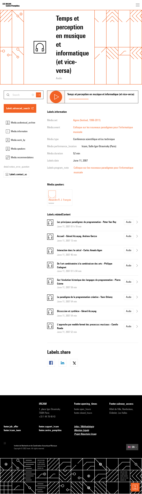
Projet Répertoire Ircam (87, 434)
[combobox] (23, 95)
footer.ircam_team (14, 430)
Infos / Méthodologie (86, 426)
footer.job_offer (13, 426)
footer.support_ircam (50, 426)
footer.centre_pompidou (52, 430)
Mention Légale (83, 430)
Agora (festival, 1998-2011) (86, 120)
